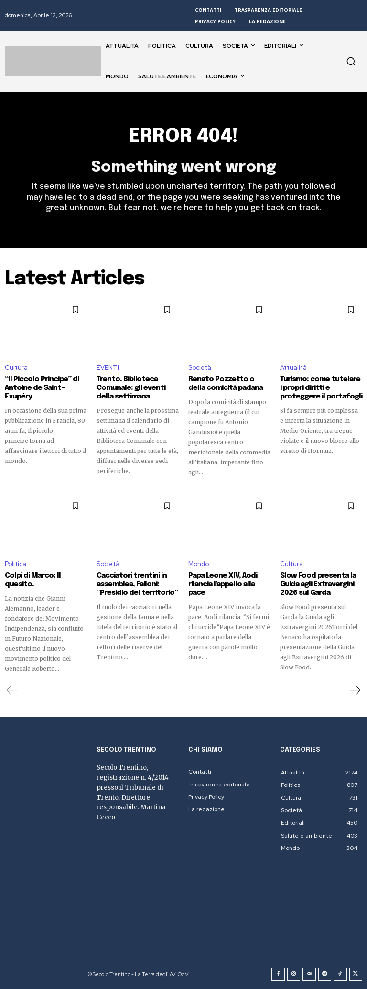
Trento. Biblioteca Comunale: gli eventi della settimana (131, 388)
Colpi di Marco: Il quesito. (33, 580)
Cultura (16, 368)
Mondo (198, 564)
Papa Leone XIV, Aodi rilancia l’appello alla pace (222, 584)
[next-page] (354, 690)
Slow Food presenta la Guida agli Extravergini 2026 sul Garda (318, 584)
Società (199, 368)
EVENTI (108, 368)
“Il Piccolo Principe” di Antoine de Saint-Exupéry (42, 388)
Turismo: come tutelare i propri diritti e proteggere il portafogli (321, 388)
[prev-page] (12, 690)
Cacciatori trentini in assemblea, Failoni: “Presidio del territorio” (137, 584)
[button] (350, 61)
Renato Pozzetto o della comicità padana (225, 384)
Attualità (293, 368)
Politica (15, 564)
